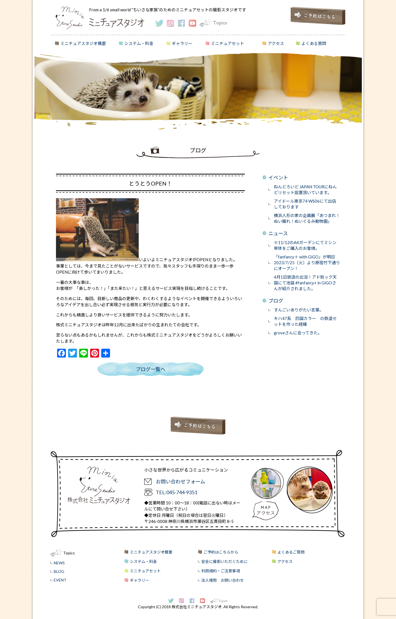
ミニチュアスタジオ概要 (83, 43)
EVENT (60, 580)
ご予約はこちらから (221, 552)
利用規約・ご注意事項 (220, 570)
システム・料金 (138, 43)
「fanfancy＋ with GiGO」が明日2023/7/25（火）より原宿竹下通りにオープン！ (307, 262)
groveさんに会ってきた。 (298, 332)
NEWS (59, 562)
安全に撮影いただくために (224, 561)
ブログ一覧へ (150, 369)
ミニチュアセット (227, 43)
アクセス (276, 43)
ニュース (278, 233)
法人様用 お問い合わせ (222, 580)
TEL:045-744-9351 (176, 492)
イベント (278, 177)
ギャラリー (182, 43)
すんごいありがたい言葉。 (298, 309)
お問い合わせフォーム (180, 481)
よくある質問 (313, 43)
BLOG (59, 571)
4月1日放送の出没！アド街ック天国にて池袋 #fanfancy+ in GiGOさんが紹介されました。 (305, 282)
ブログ (275, 301)
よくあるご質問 (290, 552)
